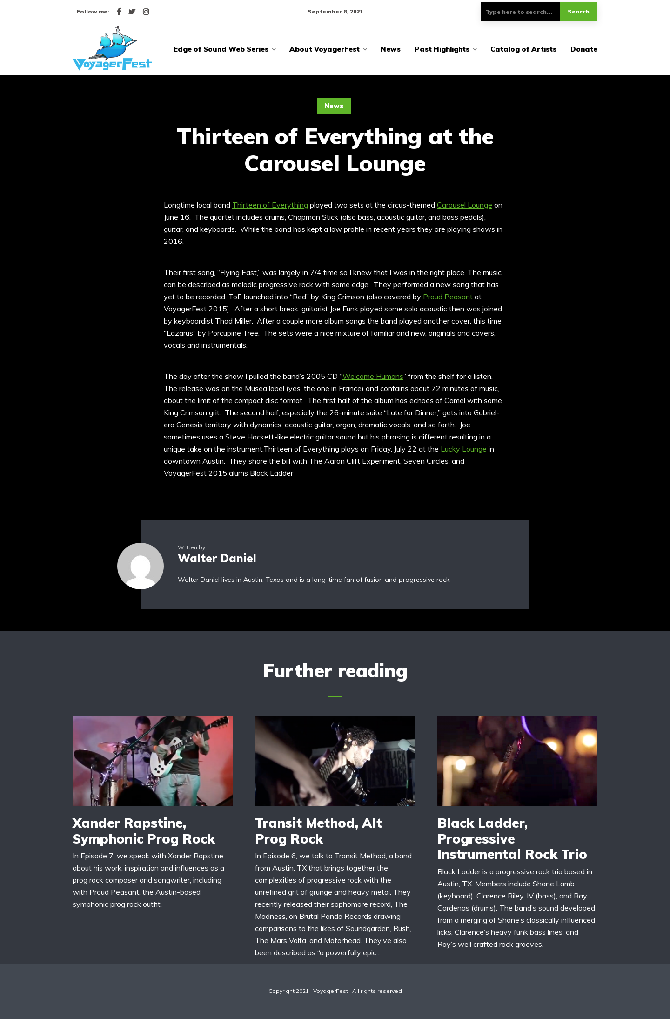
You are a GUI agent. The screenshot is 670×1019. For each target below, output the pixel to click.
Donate (583, 49)
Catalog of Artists (523, 49)
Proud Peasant (448, 296)
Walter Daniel (217, 558)
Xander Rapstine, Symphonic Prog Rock (144, 830)
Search (579, 11)
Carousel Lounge (464, 204)
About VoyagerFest (324, 49)
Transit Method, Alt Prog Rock (318, 830)
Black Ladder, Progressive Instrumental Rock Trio (512, 838)
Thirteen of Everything (270, 204)
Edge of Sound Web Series (221, 49)
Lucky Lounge (464, 448)
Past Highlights (442, 49)
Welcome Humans (372, 376)
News (391, 49)
